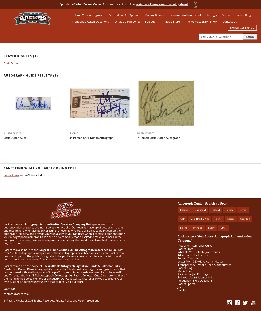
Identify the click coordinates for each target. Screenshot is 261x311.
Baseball (184, 209)
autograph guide (68, 259)
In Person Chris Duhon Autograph (92, 137)
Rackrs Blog (243, 15)
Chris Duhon (11, 63)
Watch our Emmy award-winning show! (162, 4)
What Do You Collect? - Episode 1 (136, 21)
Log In (182, 290)
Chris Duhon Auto (15, 137)
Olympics (197, 227)
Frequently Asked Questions (90, 21)
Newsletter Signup (242, 27)
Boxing (183, 227)
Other (223, 227)
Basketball (200, 209)
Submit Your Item (188, 258)
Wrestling (245, 218)
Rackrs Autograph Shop (201, 21)
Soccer (230, 218)
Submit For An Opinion (124, 15)
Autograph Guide (218, 15)
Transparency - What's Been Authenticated (204, 265)
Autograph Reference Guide (195, 245)
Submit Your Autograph (87, 15)
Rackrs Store (172, 21)
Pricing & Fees (154, 15)
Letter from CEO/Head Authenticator (200, 261)
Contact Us (230, 21)
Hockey (229, 209)
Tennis (242, 209)
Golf (182, 218)
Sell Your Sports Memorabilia (196, 277)
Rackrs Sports (186, 284)
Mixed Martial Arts (200, 218)
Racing (218, 218)
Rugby (211, 227)
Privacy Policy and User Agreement (77, 300)
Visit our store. (75, 282)
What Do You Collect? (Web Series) (199, 252)
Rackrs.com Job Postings (193, 274)
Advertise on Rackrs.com (193, 255)
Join (180, 287)
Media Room (185, 271)
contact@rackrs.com (16, 294)
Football (216, 209)
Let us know (11, 175)
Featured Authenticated (185, 15)
